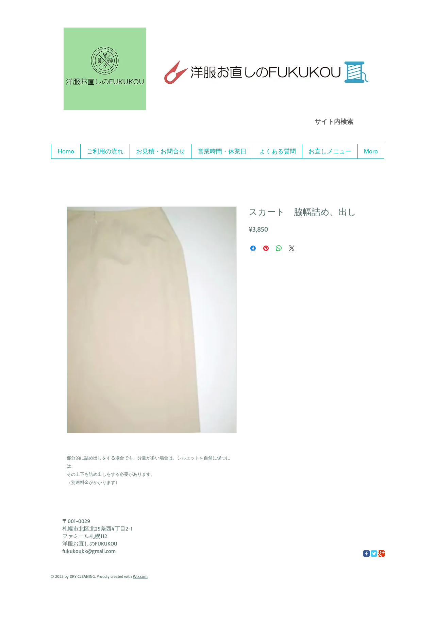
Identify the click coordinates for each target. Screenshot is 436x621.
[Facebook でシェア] (253, 248)
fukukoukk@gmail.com (89, 551)
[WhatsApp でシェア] (279, 248)
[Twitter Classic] (374, 553)
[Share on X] (292, 248)
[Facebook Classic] (366, 553)
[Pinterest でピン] (266, 248)
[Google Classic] (381, 553)
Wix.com (140, 576)
